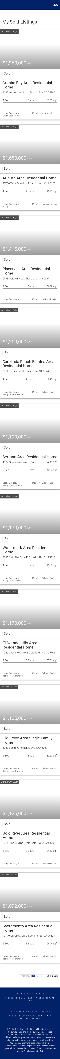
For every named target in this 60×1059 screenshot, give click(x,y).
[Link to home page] (3, 5)
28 (48, 976)
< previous (25, 976)
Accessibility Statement (26, 1016)
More (55, 4)
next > (55, 976)
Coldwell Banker (22, 994)
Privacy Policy (40, 1011)
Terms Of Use (18, 1011)
